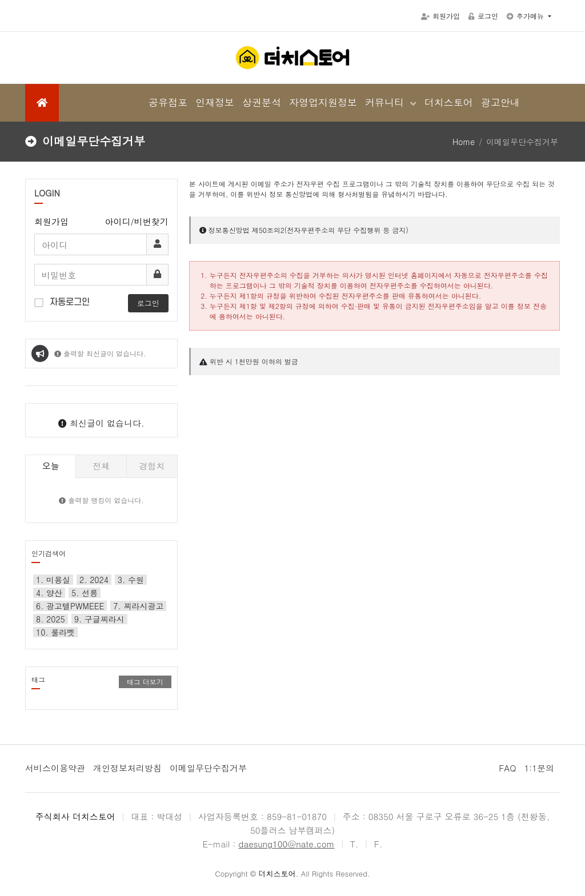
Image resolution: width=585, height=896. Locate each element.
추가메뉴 (526, 16)
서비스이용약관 (55, 768)
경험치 (152, 466)
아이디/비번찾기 (137, 221)
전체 (101, 466)
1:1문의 (539, 768)
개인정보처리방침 (127, 768)
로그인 (483, 16)
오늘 (50, 466)
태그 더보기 (145, 681)
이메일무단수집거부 (208, 768)
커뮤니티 (386, 102)
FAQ (507, 768)
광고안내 (500, 102)
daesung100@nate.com (286, 844)
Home (463, 141)
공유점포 (168, 102)
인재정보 (214, 102)
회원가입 (440, 16)
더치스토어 (448, 102)
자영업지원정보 (323, 102)
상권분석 (261, 102)
